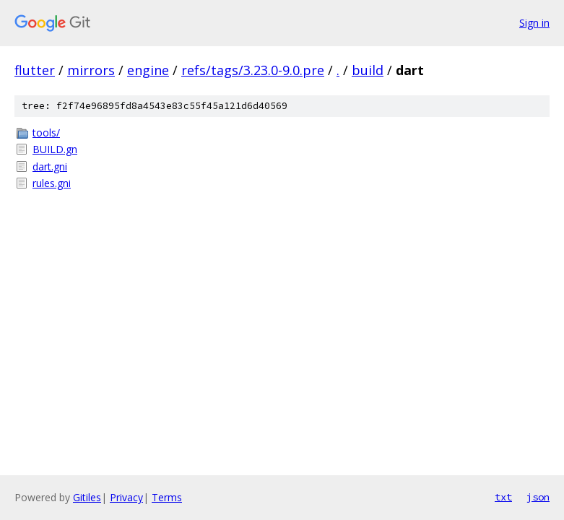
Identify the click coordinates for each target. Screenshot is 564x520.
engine (148, 70)
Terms (167, 497)
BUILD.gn (54, 149)
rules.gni (51, 183)
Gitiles (87, 497)
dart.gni (49, 166)
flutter (34, 70)
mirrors (91, 70)
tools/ (46, 132)
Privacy (126, 497)
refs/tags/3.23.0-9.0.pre (252, 70)
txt (503, 496)
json (538, 496)
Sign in (534, 23)
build (367, 70)
